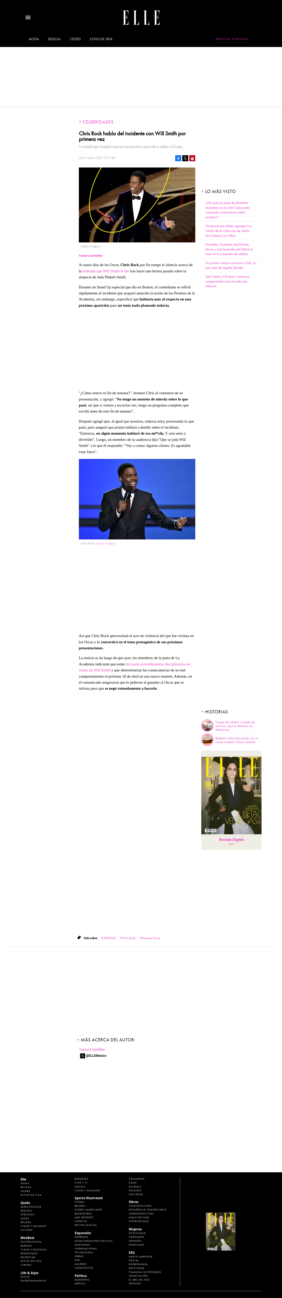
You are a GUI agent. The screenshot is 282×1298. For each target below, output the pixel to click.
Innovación (138, 1276)
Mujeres (81, 1264)
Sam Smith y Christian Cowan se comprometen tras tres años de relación (227, 281)
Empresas (81, 1237)
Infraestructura (141, 1213)
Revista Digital (231, 839)
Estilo (25, 1277)
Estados (135, 1186)
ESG (77, 1260)
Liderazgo (136, 1237)
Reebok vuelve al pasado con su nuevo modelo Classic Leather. (236, 740)
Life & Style (30, 1273)
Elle (23, 1179)
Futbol (80, 1202)
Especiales (136, 1244)
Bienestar (28, 1257)
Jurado (26, 1264)
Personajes (29, 1253)
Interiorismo (139, 1221)
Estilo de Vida (31, 1261)
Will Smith (110, 938)
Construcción (140, 1205)
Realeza (26, 1210)
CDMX (133, 1182)
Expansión (83, 1233)
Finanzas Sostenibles (145, 1272)
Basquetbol (83, 1213)
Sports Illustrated (89, 1198)
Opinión (135, 1190)
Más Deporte (84, 1217)
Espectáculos (31, 1206)
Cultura (27, 1230)
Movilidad (137, 1268)
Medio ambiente (141, 1256)
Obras (79, 1256)
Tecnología (84, 1252)
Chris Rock (128, 938)
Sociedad (136, 1194)
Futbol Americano (88, 1209)
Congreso (137, 1178)
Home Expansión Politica (94, 1241)
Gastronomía (31, 1241)
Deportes (81, 1178)
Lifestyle (81, 1221)
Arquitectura (139, 1217)
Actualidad (137, 1233)
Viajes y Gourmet (34, 1226)
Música (80, 1186)
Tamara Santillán (92, 1049)
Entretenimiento (33, 1280)
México (80, 1283)
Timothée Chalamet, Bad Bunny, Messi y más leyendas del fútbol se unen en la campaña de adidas (229, 249)
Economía (83, 1244)
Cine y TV (81, 1182)
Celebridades (98, 122)
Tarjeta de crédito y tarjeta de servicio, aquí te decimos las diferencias (235, 726)
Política (81, 1275)
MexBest (28, 1238)
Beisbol (80, 1205)
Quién (25, 1203)
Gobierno (82, 1279)
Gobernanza (138, 1264)
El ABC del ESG (139, 1279)
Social (134, 1260)
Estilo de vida (101, 39)
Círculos (28, 1214)
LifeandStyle (84, 1267)
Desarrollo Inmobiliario (148, 1209)
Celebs (75, 39)
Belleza (54, 39)
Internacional (86, 1248)
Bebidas (26, 1245)
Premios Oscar (151, 938)
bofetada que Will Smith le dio (105, 271)
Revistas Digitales (232, 39)
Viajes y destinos (34, 1249)
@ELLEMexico (96, 1056)
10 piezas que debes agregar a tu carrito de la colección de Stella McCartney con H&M (228, 231)
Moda (34, 39)
